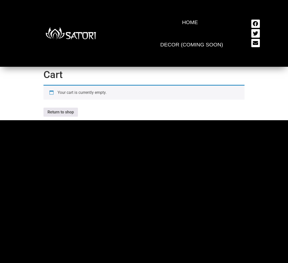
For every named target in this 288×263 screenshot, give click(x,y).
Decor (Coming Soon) (191, 44)
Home (190, 22)
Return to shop (60, 112)
